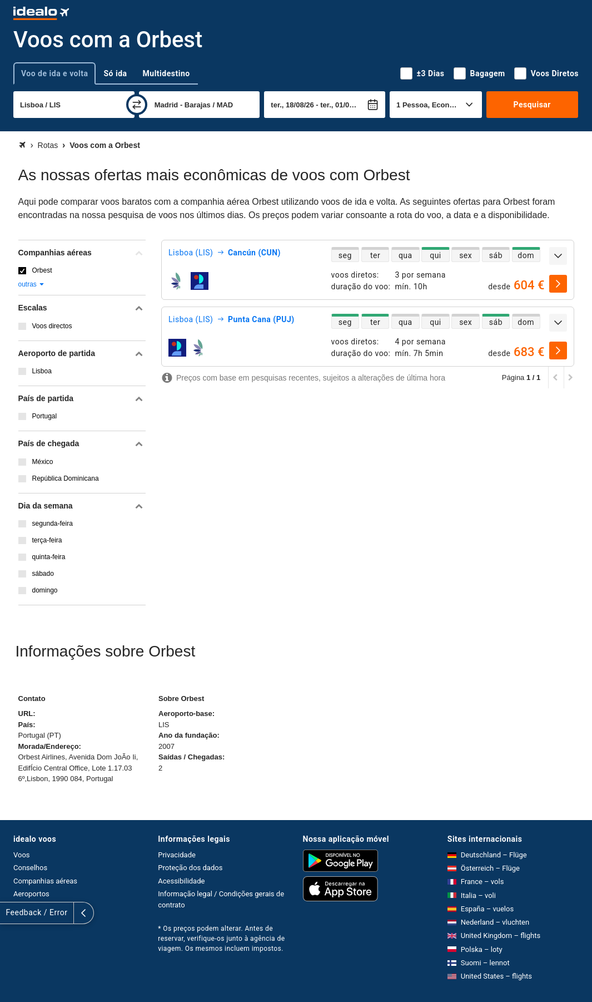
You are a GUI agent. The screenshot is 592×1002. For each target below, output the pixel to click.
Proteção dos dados (190, 867)
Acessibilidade (181, 881)
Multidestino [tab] (166, 73)
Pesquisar (532, 104)
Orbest (42, 270)
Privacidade (177, 855)
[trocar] (136, 104)
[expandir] (558, 256)
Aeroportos (31, 894)
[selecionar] (558, 284)
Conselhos (30, 867)
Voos (21, 855)
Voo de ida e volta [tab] (54, 73)
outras (32, 284)
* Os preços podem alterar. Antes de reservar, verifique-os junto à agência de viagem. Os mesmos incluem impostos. (221, 938)
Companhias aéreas (45, 881)
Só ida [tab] (115, 73)
